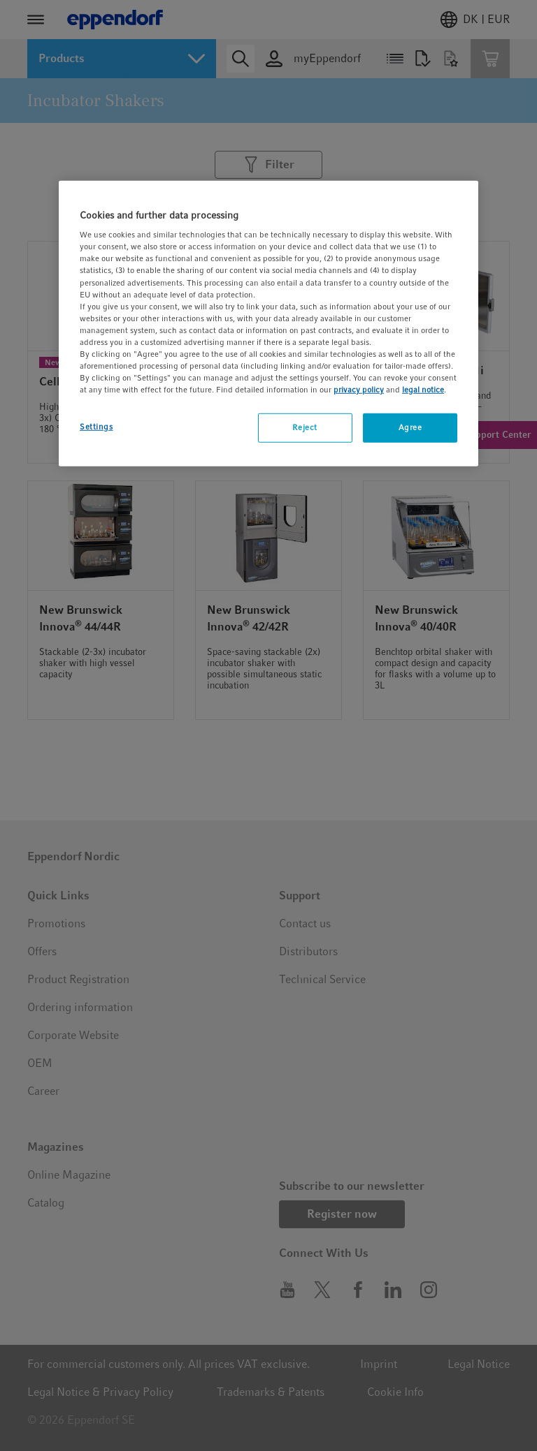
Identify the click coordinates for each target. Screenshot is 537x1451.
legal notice (423, 390)
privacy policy (359, 390)
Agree (410, 427)
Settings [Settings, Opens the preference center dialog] (96, 427)
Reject (304, 427)
